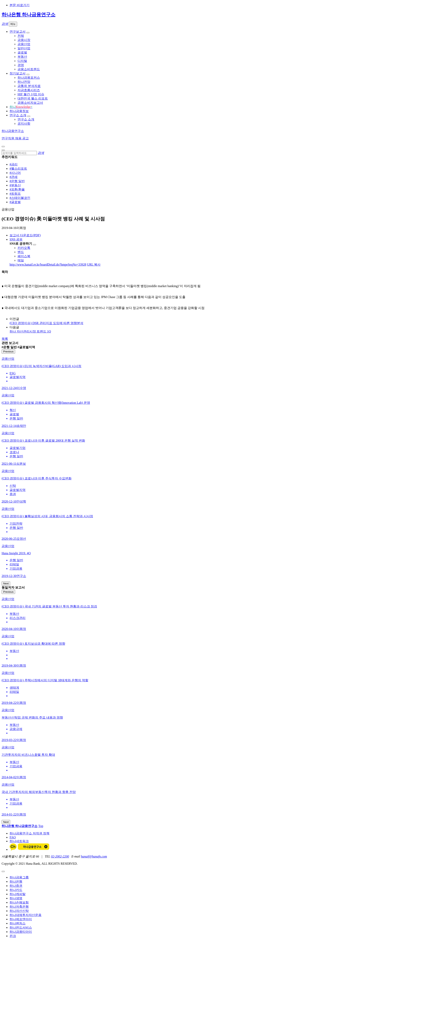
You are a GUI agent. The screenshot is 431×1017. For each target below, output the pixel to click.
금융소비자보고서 (30, 102)
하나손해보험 (19, 902)
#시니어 (15, 172)
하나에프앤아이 (21, 919)
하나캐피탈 (18, 894)
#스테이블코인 (20, 197)
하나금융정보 (19, 111)
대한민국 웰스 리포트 (33, 98)
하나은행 (16, 881)
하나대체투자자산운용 (25, 915)
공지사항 (24, 123)
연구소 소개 (18, 115)
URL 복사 (93, 264)
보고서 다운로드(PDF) (25, 235)
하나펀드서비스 (21, 927)
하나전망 (24, 81)
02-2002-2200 (60, 856)
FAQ (13, 837)
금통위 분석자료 (29, 86)
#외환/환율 (17, 189)
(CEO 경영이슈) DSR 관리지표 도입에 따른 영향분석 (46, 323)
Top (40, 826)
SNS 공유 (16, 239)
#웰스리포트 (18, 168)
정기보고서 (18, 73)
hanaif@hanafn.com (94, 856)
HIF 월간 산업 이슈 (31, 94)
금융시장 (24, 40)
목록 (5, 338)
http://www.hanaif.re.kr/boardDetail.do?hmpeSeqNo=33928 (48, 264)
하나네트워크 (19, 841)
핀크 (13, 936)
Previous (8, 351)
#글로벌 (15, 202)
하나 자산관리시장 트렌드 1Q (30, 331)
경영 (21, 65)
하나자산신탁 (19, 910)
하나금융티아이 (21, 931)
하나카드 (16, 890)
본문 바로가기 (20, 5)
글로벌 (22, 52)
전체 (21, 35)
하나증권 (16, 885)
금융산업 (24, 44)
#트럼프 (15, 193)
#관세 (14, 177)
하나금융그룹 (19, 877)
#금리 (14, 164)
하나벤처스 (18, 923)
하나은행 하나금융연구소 (28, 14)
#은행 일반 (17, 181)
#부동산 (15, 185)
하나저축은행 (19, 906)
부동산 (22, 56)
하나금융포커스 (29, 77)
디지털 (22, 61)
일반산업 (24, 48)
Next (6, 583)
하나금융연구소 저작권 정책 (29, 833)
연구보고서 (18, 31)
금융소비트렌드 (29, 69)
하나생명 (16, 898)
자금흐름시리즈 (29, 90)
